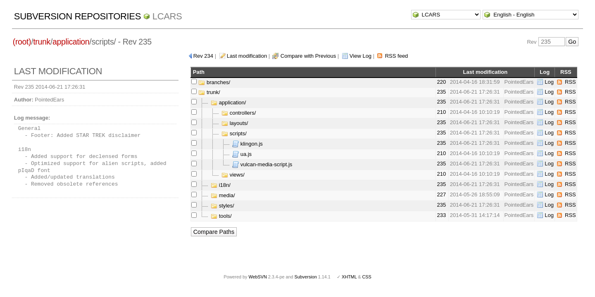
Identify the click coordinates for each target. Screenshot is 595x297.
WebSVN (257, 276)
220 (441, 82)
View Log (360, 56)
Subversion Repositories (77, 16)
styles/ (222, 206)
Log (549, 82)
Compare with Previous (308, 56)
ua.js (242, 154)
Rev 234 (203, 56)
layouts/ (234, 123)
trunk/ (209, 92)
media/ (223, 195)
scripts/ (234, 133)
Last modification (247, 56)
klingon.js (247, 144)
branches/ (214, 82)
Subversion (306, 276)
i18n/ (221, 185)
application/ (228, 102)
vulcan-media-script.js (262, 164)
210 (441, 112)
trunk (41, 41)
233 (441, 215)
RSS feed (396, 56)
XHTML (349, 276)
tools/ (221, 216)
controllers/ (238, 113)
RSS (570, 82)
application (70, 41)
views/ (233, 175)
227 (441, 194)
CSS (366, 276)
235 (441, 92)
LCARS (167, 16)
